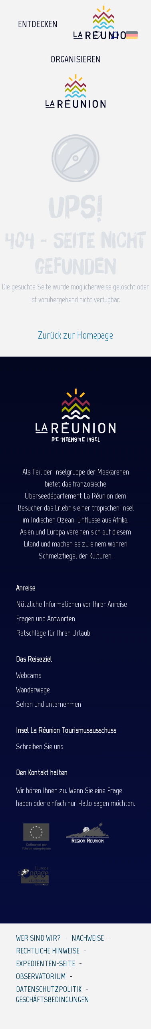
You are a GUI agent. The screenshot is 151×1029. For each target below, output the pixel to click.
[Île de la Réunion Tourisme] (75, 94)
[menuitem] (38, 24)
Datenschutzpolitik (48, 989)
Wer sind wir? (38, 938)
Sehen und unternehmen (48, 704)
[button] (115, 35)
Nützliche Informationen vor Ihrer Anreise (71, 604)
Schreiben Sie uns (39, 746)
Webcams (28, 675)
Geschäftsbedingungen (52, 999)
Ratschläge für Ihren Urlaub (53, 633)
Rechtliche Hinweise (47, 951)
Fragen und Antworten (45, 618)
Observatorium (41, 976)
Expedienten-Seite (45, 963)
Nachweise (88, 938)
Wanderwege (33, 690)
